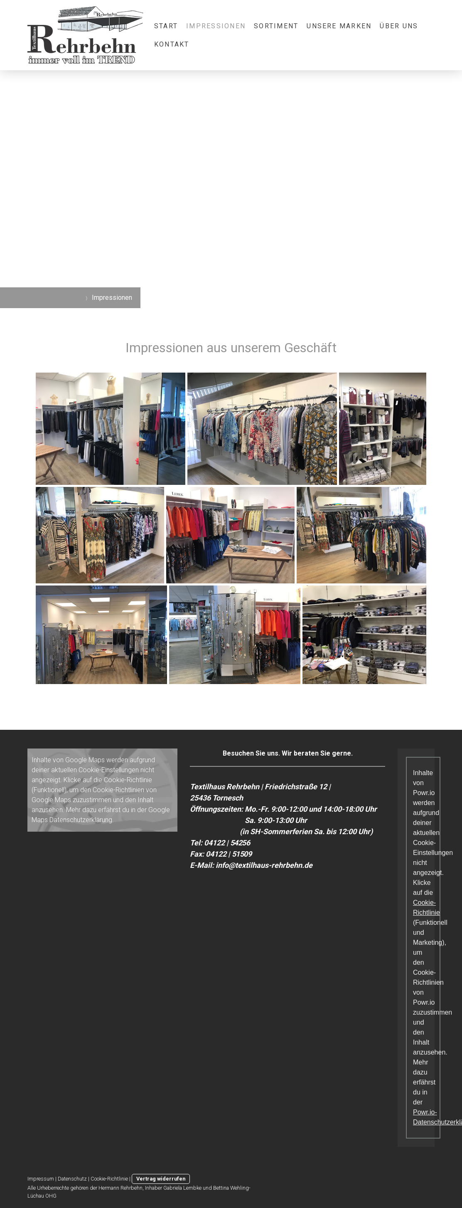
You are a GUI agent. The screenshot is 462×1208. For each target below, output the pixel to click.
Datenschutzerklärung (80, 820)
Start (166, 26)
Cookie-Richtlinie (128, 780)
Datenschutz (72, 1179)
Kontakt (171, 44)
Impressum (40, 1179)
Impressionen (216, 26)
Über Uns (399, 26)
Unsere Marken (339, 26)
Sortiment (276, 26)
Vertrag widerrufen (160, 1179)
